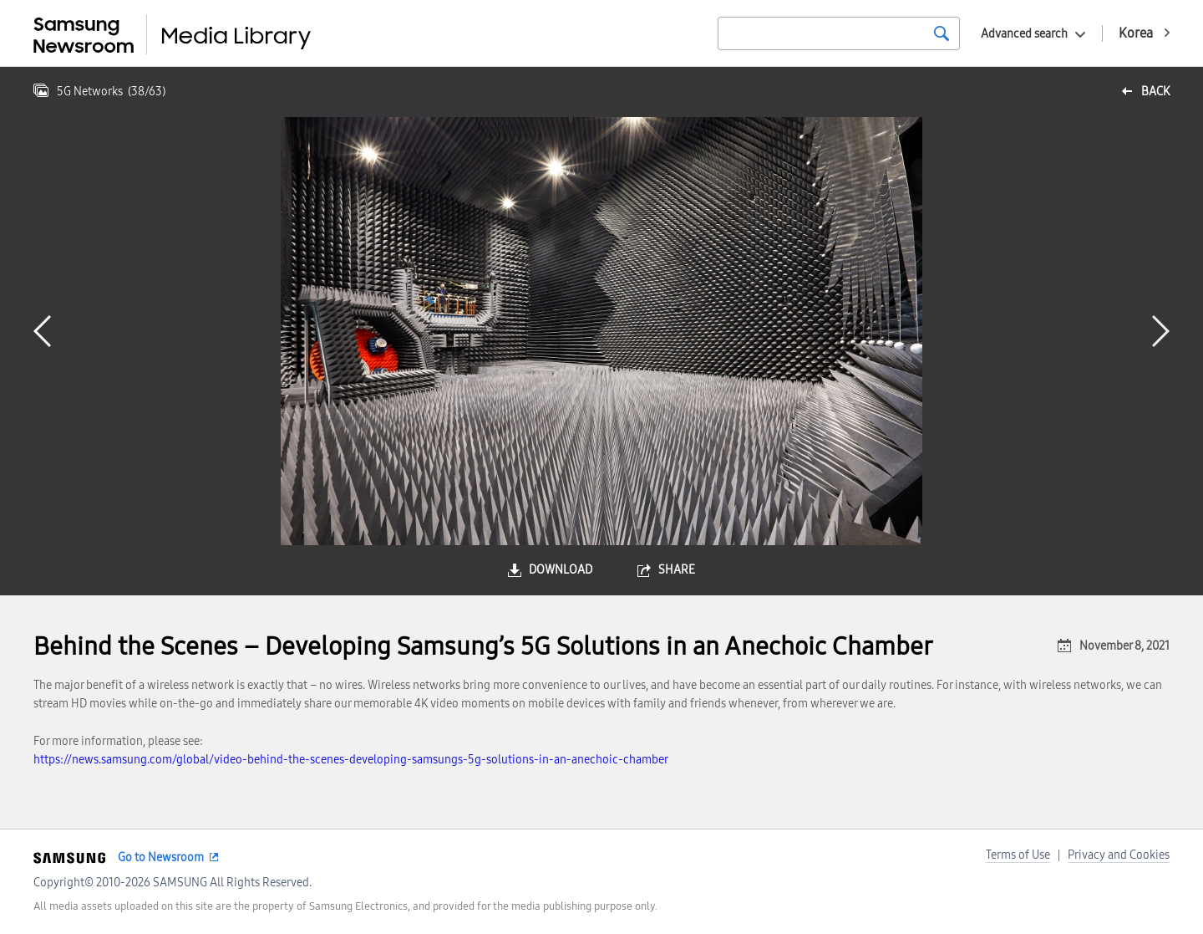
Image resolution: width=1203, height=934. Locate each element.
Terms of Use (1018, 855)
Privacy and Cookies (1119, 855)
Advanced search (1024, 34)
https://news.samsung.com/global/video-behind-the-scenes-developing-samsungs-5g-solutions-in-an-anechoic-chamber (350, 760)
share (676, 570)
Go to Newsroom (161, 857)
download (560, 570)
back (1155, 91)
